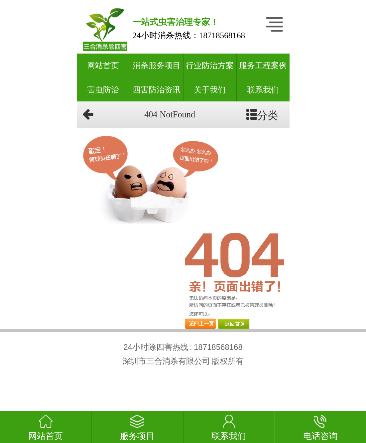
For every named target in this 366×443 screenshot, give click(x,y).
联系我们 (263, 89)
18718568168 (222, 35)
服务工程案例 (263, 65)
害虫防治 (103, 89)
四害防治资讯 (157, 89)
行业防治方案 (210, 65)
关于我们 (210, 89)
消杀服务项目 (157, 65)
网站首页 (103, 65)
